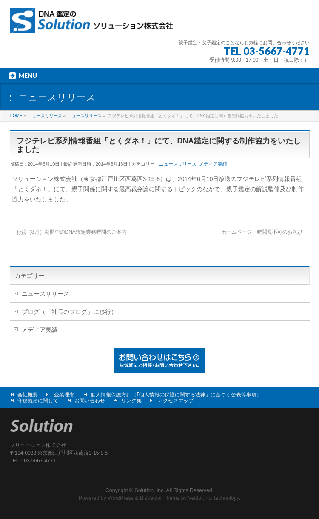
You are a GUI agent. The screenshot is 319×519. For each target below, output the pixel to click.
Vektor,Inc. (200, 498)
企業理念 (64, 395)
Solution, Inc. (150, 490)
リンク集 (131, 401)
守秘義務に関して (37, 401)
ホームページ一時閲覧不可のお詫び (265, 232)
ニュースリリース (178, 163)
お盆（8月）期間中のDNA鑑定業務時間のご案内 (68, 232)
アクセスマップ (176, 401)
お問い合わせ (89, 401)
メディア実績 (213, 163)
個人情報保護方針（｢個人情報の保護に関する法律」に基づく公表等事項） (176, 395)
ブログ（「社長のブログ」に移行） (69, 311)
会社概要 (27, 395)
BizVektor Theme (160, 498)
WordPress (121, 498)
